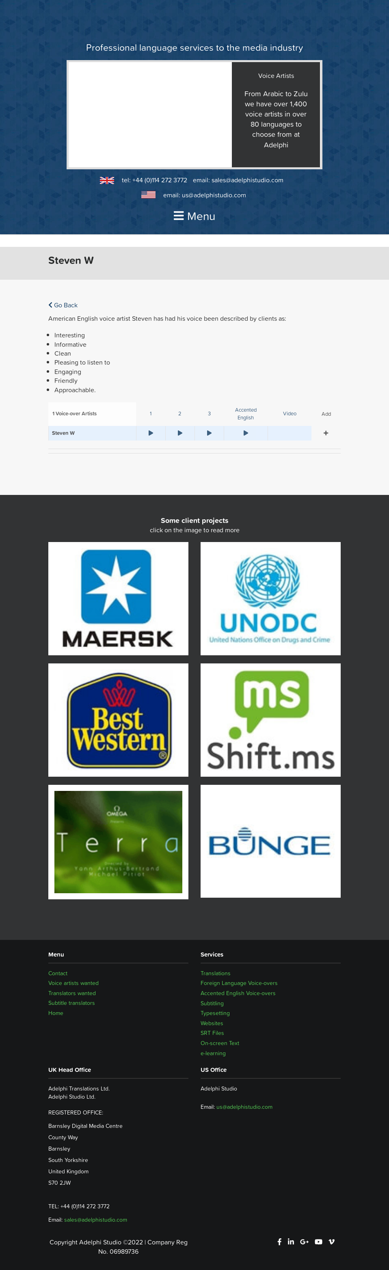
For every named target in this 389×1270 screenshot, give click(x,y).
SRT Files (212, 1033)
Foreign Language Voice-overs (239, 983)
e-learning (213, 1053)
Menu (194, 216)
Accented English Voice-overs (238, 993)
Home (55, 1013)
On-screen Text (220, 1043)
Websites (212, 1023)
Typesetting (215, 1013)
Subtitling (212, 1003)
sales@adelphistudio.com (247, 180)
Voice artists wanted (73, 983)
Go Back (63, 305)
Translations (216, 973)
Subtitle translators (71, 1003)
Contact (57, 973)
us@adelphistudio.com (214, 195)
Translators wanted (72, 993)
